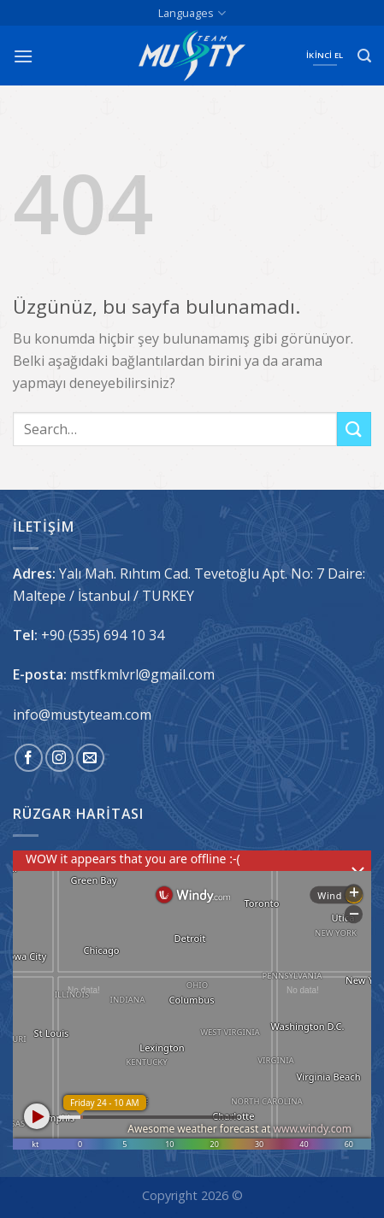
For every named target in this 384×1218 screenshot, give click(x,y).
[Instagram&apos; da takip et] (59, 758)
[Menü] (23, 56)
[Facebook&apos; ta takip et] (29, 758)
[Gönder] (354, 428)
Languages (191, 13)
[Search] (364, 56)
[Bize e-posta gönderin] (90, 758)
